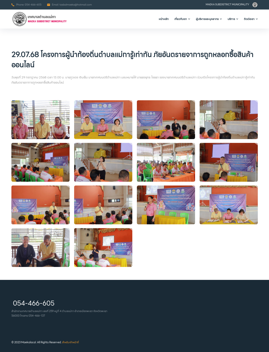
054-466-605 (33, 5)
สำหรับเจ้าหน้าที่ (70, 342)
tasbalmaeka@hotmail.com (76, 5)
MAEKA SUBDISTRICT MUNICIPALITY (227, 4)
